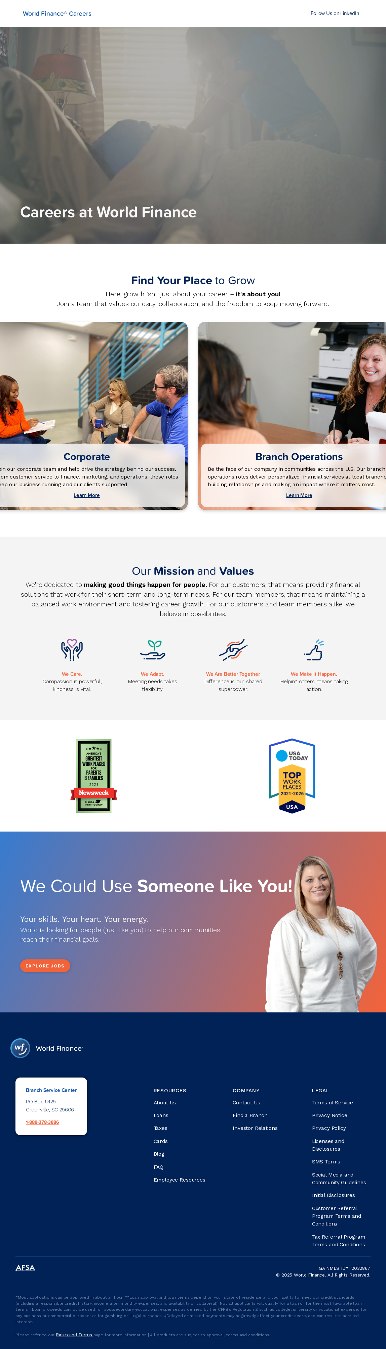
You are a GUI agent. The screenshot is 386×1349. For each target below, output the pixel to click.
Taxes (160, 1128)
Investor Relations (255, 1128)
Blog (159, 1154)
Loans (161, 1115)
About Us (165, 1103)
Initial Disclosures (333, 1195)
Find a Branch (250, 1115)
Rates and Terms (74, 1334)
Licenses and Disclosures (328, 1145)
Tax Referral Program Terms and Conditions (338, 1241)
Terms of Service (332, 1103)
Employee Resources (179, 1180)
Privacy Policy (329, 1128)
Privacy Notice (329, 1115)
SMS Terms (326, 1162)
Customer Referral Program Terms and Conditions (336, 1216)
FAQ (159, 1167)
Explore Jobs (45, 965)
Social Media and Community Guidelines (339, 1179)
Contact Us (246, 1103)
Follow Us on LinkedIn (335, 13)
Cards (161, 1141)
